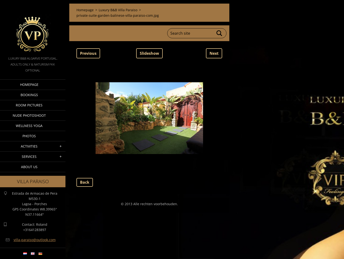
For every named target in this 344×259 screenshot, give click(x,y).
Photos (29, 136)
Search (219, 33)
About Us (29, 167)
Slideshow (149, 53)
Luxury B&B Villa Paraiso (118, 10)
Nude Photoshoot (29, 115)
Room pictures (29, 105)
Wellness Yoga (29, 125)
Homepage (29, 84)
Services (29, 156)
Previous (88, 53)
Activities (29, 146)
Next (214, 53)
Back (84, 182)
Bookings (29, 95)
